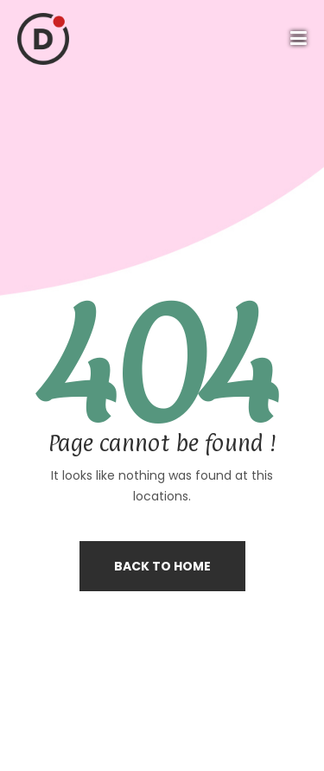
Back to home (162, 566)
